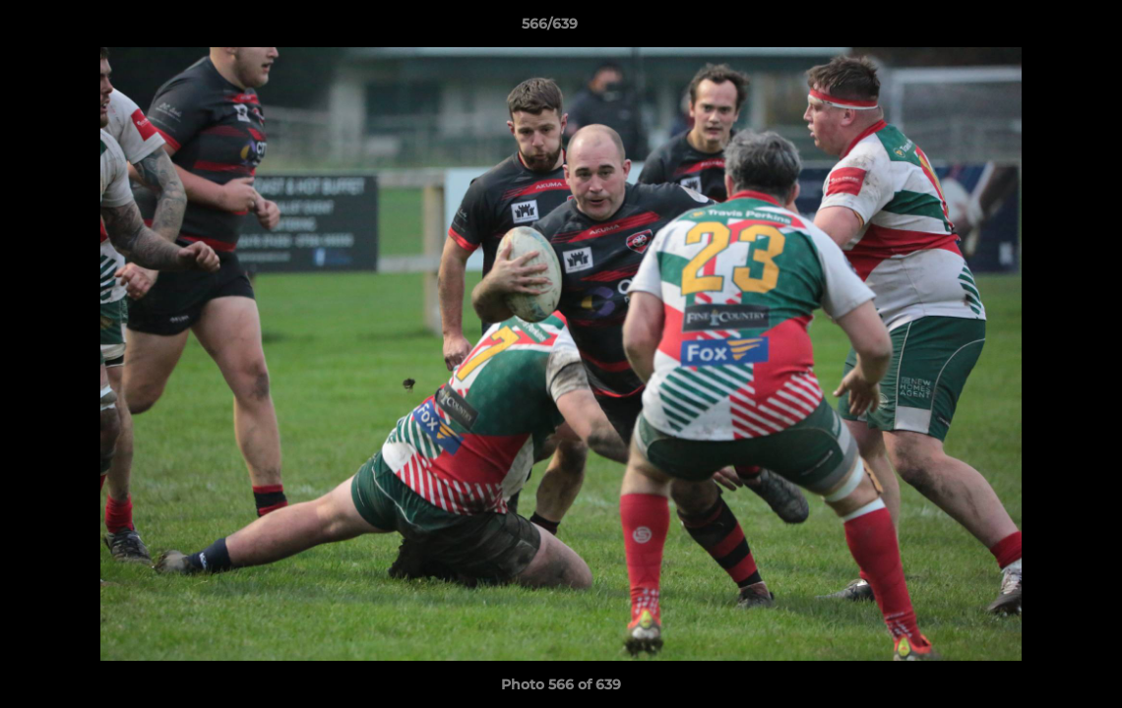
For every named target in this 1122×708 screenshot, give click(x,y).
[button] (1039, 28)
